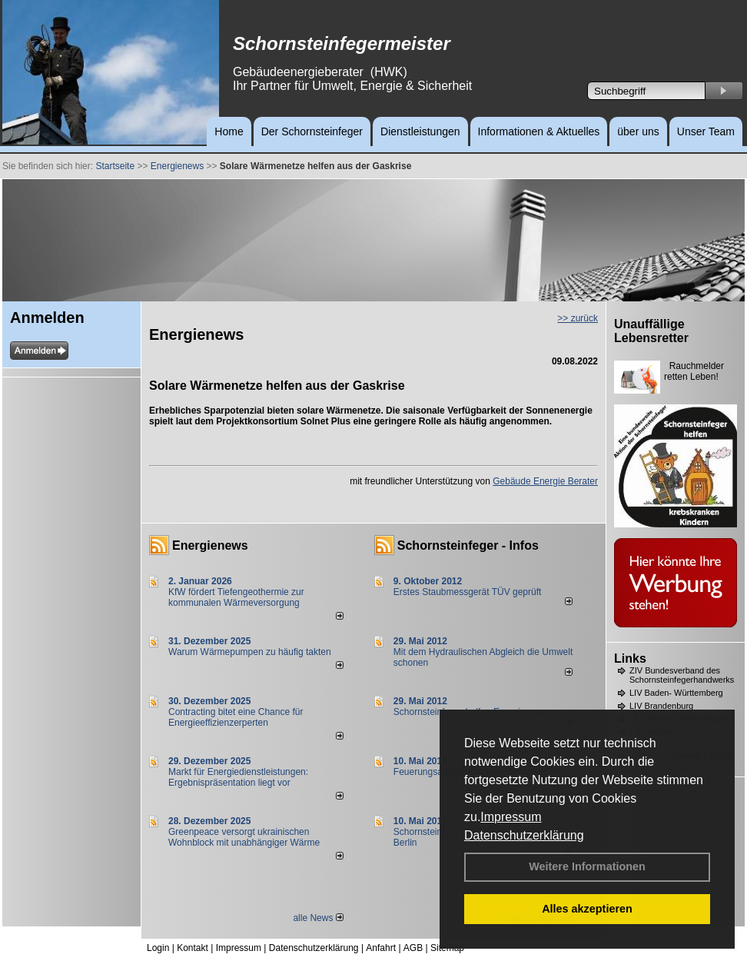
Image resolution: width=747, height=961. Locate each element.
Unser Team (706, 131)
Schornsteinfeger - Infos (468, 545)
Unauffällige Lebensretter (651, 331)
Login (158, 948)
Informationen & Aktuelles (539, 131)
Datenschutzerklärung (524, 835)
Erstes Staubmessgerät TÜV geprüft (467, 592)
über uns (638, 131)
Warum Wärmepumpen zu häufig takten (249, 652)
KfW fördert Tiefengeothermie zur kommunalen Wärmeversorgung (236, 597)
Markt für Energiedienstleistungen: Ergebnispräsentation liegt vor (238, 777)
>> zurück (577, 318)
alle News (318, 918)
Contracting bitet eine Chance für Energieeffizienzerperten (235, 717)
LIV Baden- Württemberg (676, 692)
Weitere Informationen (587, 866)
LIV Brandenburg (661, 705)
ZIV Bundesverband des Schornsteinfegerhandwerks (681, 675)
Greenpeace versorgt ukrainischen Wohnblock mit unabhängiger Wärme (244, 837)
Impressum (510, 816)
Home (228, 131)
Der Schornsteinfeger (312, 131)
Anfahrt (381, 948)
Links (630, 658)
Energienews (210, 545)
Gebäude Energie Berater (545, 481)
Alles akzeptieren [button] (587, 909)
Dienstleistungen (420, 131)
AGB (413, 948)
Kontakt (192, 948)
